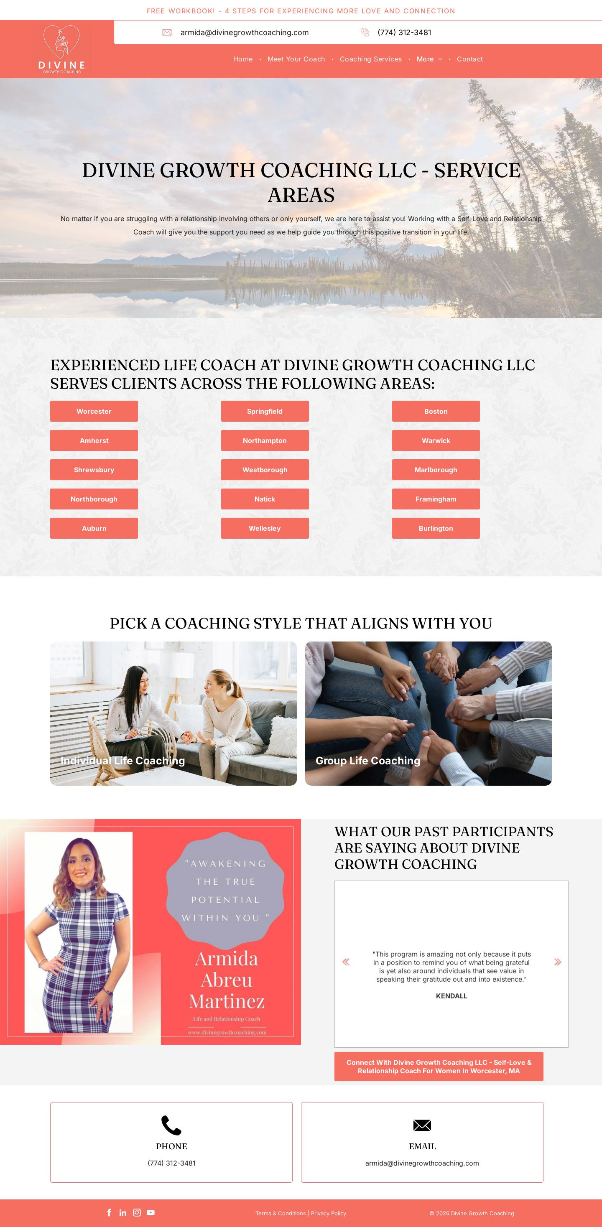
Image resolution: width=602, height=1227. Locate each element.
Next (557, 961)
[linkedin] (123, 1214)
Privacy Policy (328, 1213)
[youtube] (150, 1214)
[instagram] (137, 1214)
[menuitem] (244, 59)
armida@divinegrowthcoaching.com (245, 32)
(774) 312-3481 (404, 32)
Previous (345, 961)
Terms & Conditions (280, 1213)
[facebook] (109, 1214)
